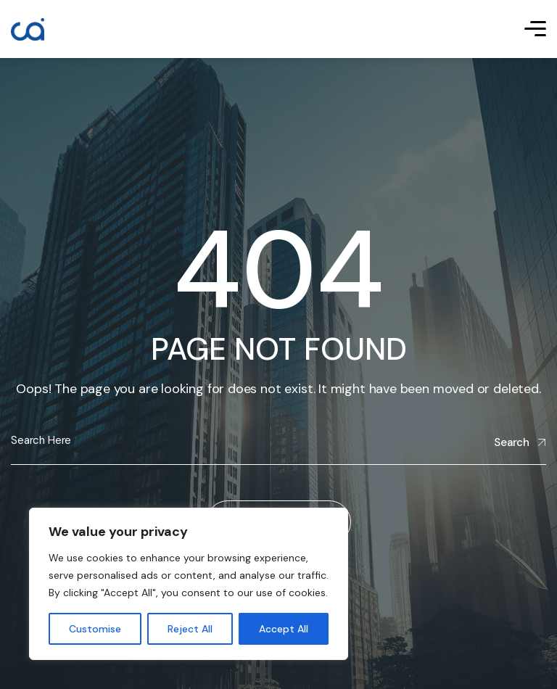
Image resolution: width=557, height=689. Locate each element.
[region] (188, 584)
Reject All (190, 628)
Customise (95, 628)
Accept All (283, 628)
